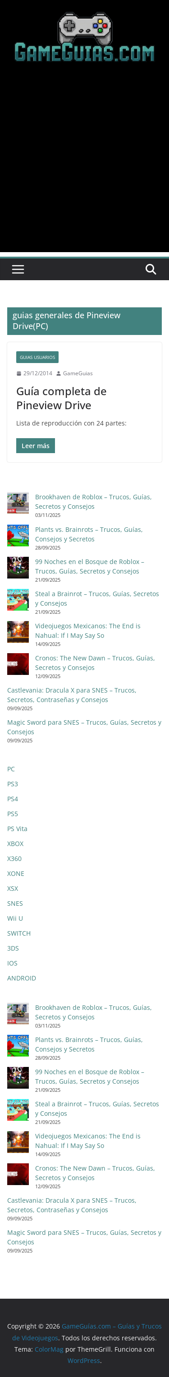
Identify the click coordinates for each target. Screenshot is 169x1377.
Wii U (15, 918)
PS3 (12, 783)
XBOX (15, 843)
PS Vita (17, 828)
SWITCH (19, 933)
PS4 (12, 798)
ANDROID (21, 978)
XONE (15, 873)
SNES (15, 903)
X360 (14, 858)
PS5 (12, 813)
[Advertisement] (84, 167)
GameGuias (78, 373)
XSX (12, 888)
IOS (12, 963)
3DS (13, 948)
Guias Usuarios (37, 357)
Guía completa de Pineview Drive (61, 397)
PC (11, 769)
